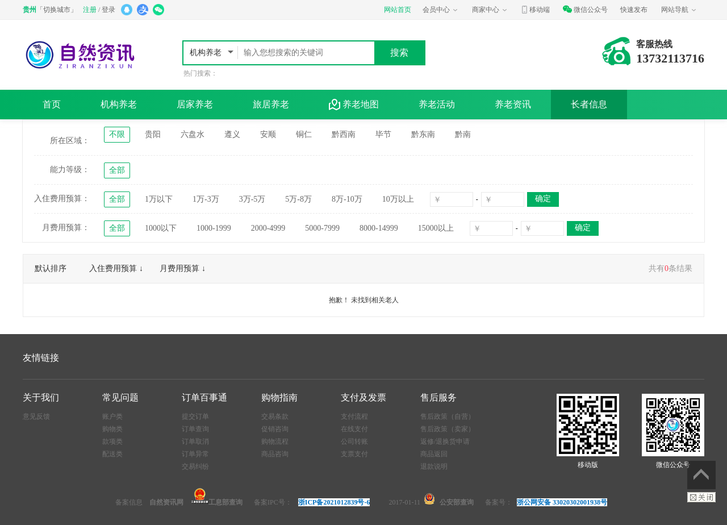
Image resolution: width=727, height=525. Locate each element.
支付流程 (354, 416)
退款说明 (434, 466)
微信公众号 (585, 10)
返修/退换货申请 (445, 441)
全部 (117, 170)
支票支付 (354, 454)
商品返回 (434, 454)
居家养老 (195, 104)
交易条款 (275, 416)
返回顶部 (701, 475)
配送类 (112, 454)
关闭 (701, 497)
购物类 (112, 429)
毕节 (383, 134)
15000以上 (436, 228)
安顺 (268, 134)
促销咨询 (275, 429)
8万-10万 (347, 199)
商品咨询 (275, 454)
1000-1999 (214, 228)
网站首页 (397, 10)
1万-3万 (206, 199)
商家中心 (490, 10)
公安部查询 (457, 502)
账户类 (112, 416)
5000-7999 (322, 228)
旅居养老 (271, 104)
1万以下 (159, 199)
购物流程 (275, 441)
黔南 (463, 134)
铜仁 (304, 134)
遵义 (232, 134)
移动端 (535, 10)
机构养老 (207, 52)
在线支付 (354, 429)
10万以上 (398, 199)
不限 (117, 134)
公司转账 (354, 441)
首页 (52, 104)
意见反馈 (36, 416)
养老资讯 (513, 104)
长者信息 (589, 104)
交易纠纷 (195, 466)
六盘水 (192, 134)
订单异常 (195, 454)
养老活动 (437, 104)
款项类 (112, 441)
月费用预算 (179, 268)
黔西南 (344, 134)
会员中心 (441, 10)
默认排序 (50, 268)
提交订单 (195, 416)
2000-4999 (268, 228)
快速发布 (633, 10)
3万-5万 (252, 199)
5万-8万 (298, 199)
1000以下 (161, 228)
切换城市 (56, 10)
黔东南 (423, 134)
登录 (108, 10)
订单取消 (195, 441)
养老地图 (354, 104)
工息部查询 (217, 502)
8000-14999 (379, 228)
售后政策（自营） (447, 416)
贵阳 (153, 134)
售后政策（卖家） (447, 429)
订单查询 (195, 429)
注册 (90, 10)
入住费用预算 (113, 268)
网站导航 (679, 10)
